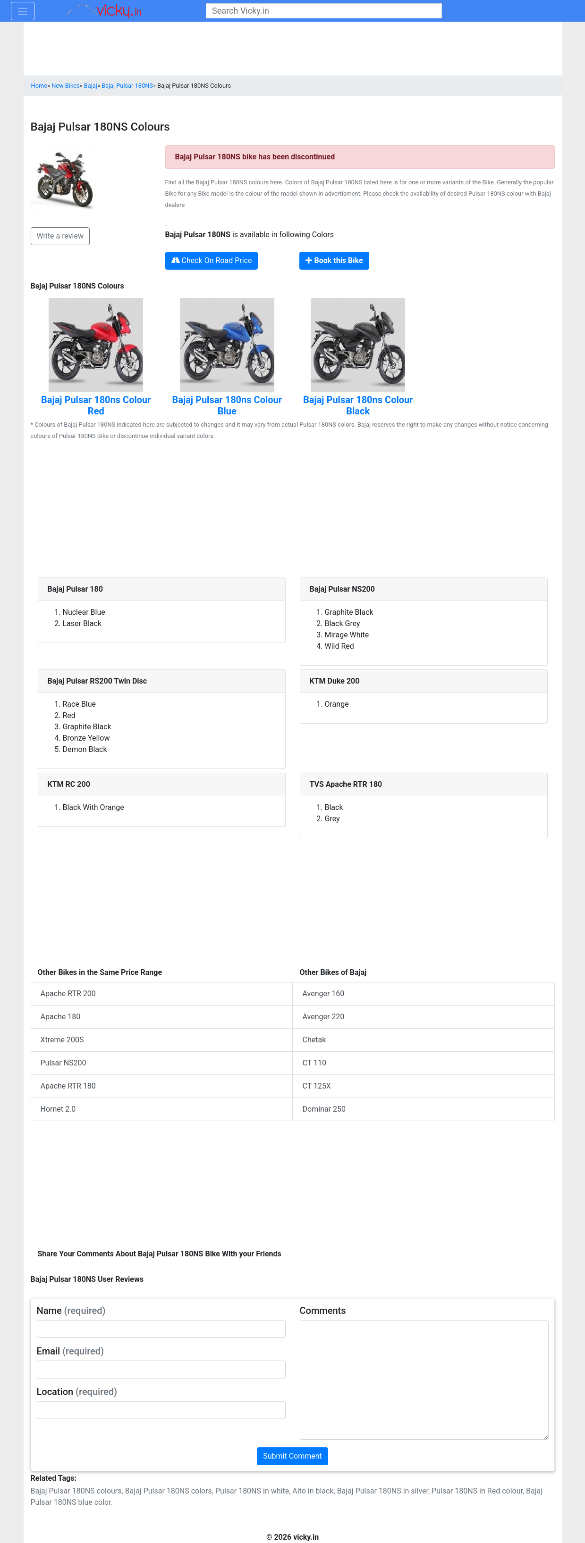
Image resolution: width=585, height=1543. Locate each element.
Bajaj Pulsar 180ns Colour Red (96, 405)
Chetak (314, 1039)
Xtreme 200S (62, 1039)
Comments (323, 1310)
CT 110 (314, 1062)
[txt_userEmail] (161, 1369)
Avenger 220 (324, 1016)
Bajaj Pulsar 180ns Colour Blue (227, 405)
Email (70, 1351)
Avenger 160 (324, 993)
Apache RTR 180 (68, 1085)
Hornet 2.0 (58, 1109)
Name (71, 1310)
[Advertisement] (293, 511)
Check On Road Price (211, 260)
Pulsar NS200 (63, 1062)
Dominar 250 (324, 1109)
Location (77, 1391)
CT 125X (317, 1085)
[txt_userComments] (424, 1380)
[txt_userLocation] (161, 1410)
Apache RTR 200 (68, 993)
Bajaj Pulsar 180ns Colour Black (358, 405)
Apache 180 (61, 1016)
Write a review (60, 235)
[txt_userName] (161, 1329)
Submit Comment (292, 1456)
